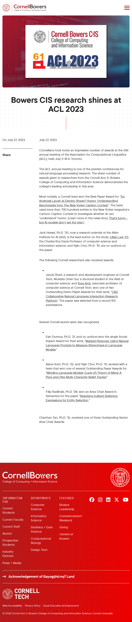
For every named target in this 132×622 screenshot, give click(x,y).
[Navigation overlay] (127, 8)
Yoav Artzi (84, 283)
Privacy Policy (33, 605)
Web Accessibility (12, 605)
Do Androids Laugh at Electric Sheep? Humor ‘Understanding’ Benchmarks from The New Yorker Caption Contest (82, 200)
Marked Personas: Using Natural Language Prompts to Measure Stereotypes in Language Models (87, 345)
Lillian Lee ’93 (119, 237)
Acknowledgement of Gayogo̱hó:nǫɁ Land (41, 576)
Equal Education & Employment (61, 605)
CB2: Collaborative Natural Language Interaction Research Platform (82, 296)
